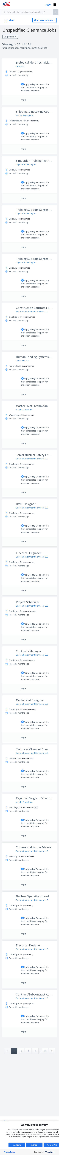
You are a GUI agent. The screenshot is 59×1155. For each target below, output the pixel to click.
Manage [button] (16, 1144)
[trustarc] (50, 1152)
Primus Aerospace (24, 115)
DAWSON (20, 66)
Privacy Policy (9, 1152)
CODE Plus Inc (22, 360)
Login (48, 4)
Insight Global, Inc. (24, 409)
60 (45, 1051)
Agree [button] (34, 1144)
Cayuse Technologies (26, 164)
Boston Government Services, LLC (32, 311)
